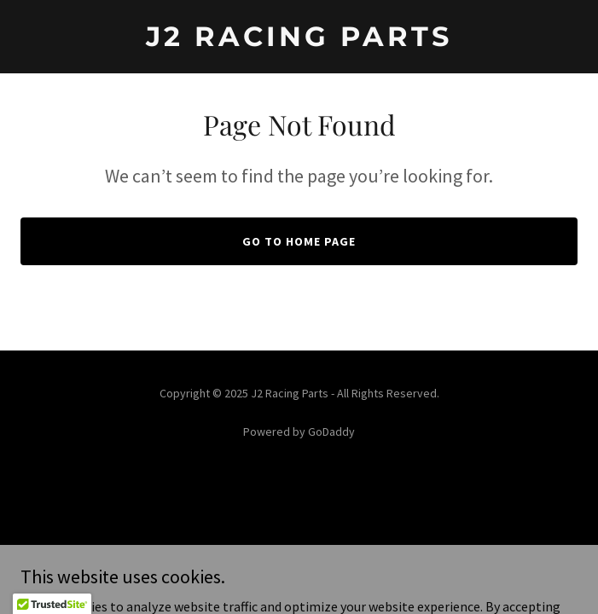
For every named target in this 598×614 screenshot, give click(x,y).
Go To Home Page (299, 241)
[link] (299, 40)
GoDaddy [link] (331, 431)
